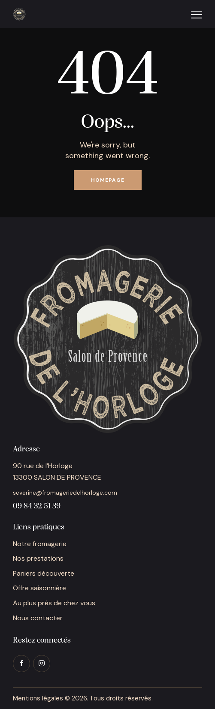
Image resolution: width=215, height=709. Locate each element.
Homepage (107, 180)
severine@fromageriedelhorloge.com (65, 492)
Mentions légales (38, 698)
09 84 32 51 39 (37, 506)
